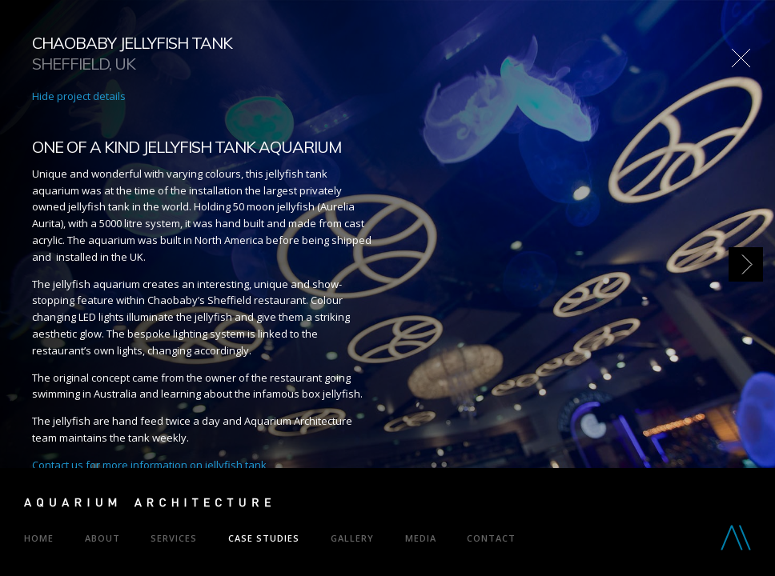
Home (39, 538)
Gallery (352, 538)
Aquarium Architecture (147, 505)
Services (174, 538)
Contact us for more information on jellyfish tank (149, 465)
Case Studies (263, 538)
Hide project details (79, 96)
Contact (491, 538)
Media (420, 538)
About (102, 538)
